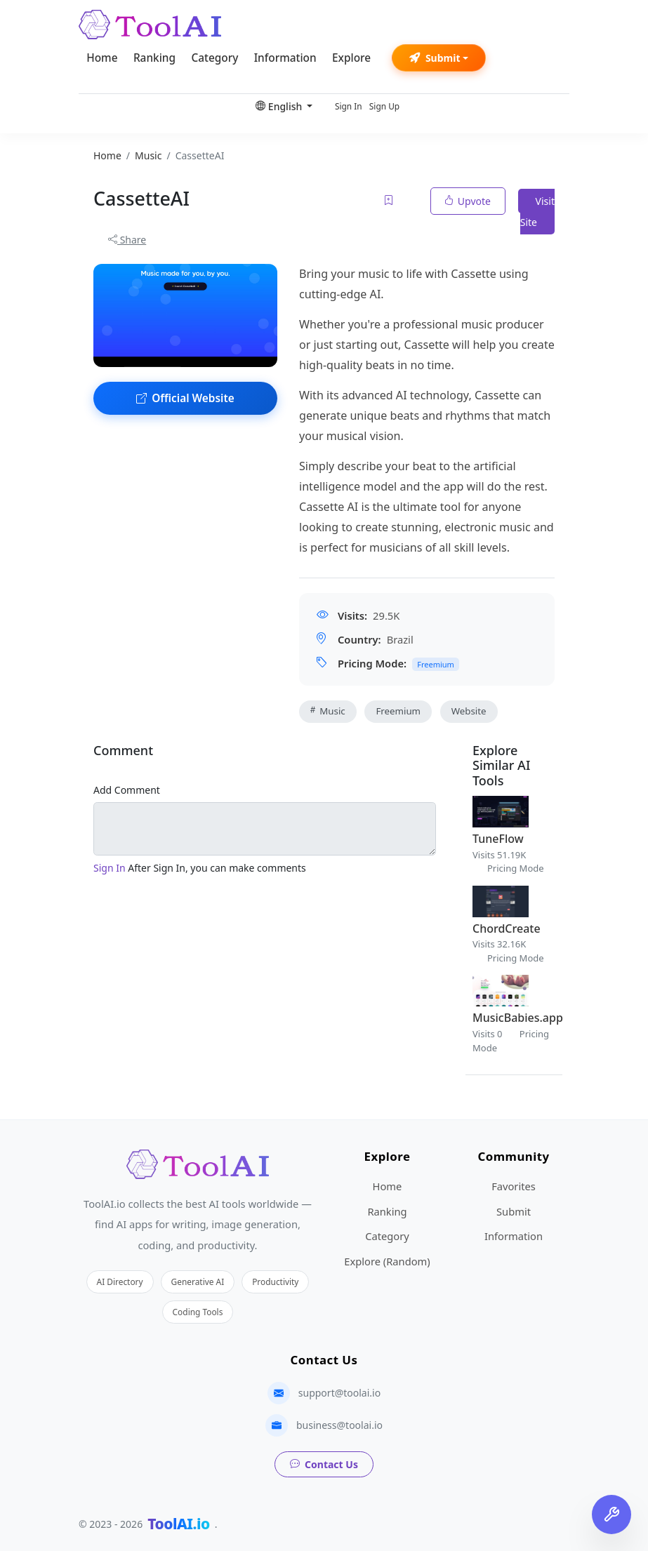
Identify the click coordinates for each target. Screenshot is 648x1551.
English (280, 106)
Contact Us (324, 1464)
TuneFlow (498, 838)
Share (127, 239)
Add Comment (126, 790)
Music (327, 711)
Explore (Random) (387, 1261)
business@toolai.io (339, 1425)
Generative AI (198, 1281)
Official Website (185, 398)
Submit (435, 58)
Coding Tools (198, 1311)
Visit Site (537, 211)
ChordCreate (506, 928)
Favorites (513, 1186)
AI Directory (120, 1281)
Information (285, 58)
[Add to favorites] (390, 201)
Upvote (468, 201)
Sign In (348, 106)
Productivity (275, 1281)
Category (214, 58)
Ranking (154, 58)
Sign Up (384, 106)
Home (101, 58)
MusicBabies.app (517, 1017)
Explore (351, 58)
